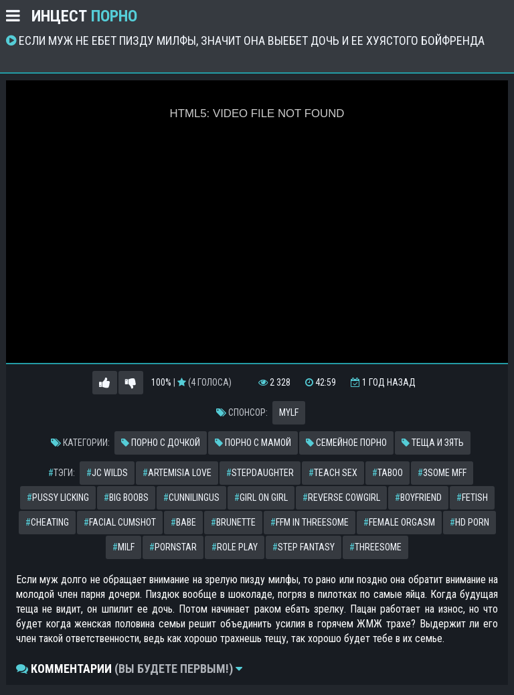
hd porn (469, 522)
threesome (375, 547)
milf (123, 547)
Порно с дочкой (160, 442)
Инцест (84, 16)
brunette (233, 522)
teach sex (333, 472)
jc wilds (107, 472)
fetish (472, 497)
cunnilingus (191, 497)
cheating (47, 522)
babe (183, 522)
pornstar (173, 547)
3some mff (442, 472)
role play (234, 547)
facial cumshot (120, 522)
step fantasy (303, 547)
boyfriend (418, 497)
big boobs (126, 497)
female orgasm (399, 522)
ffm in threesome (309, 522)
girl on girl (261, 497)
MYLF (288, 412)
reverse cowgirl (341, 497)
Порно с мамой (253, 442)
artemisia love (177, 472)
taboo (387, 472)
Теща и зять (433, 442)
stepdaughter (260, 472)
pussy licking (58, 497)
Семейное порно (346, 442)
